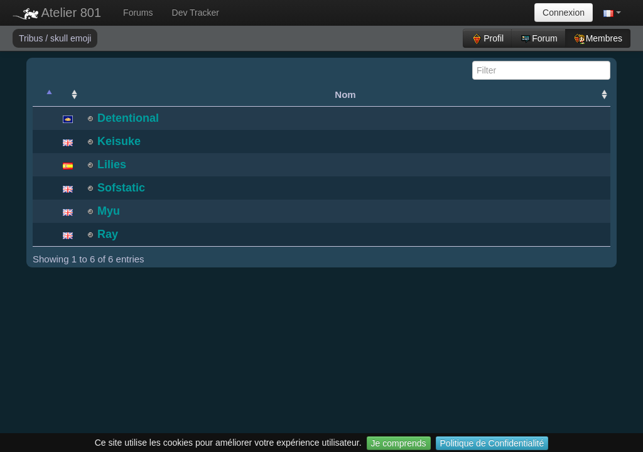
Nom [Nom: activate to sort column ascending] (345, 94)
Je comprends (398, 443)
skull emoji (70, 38)
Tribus (32, 38)
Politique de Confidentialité (492, 443)
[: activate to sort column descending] (44, 95)
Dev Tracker (195, 13)
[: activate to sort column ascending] (67, 95)
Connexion (564, 13)
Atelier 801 (57, 12)
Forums (138, 13)
